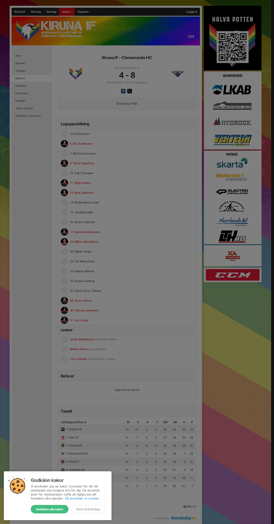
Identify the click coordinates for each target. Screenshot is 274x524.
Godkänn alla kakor (49, 509)
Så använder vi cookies (82, 498)
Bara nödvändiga (88, 509)
